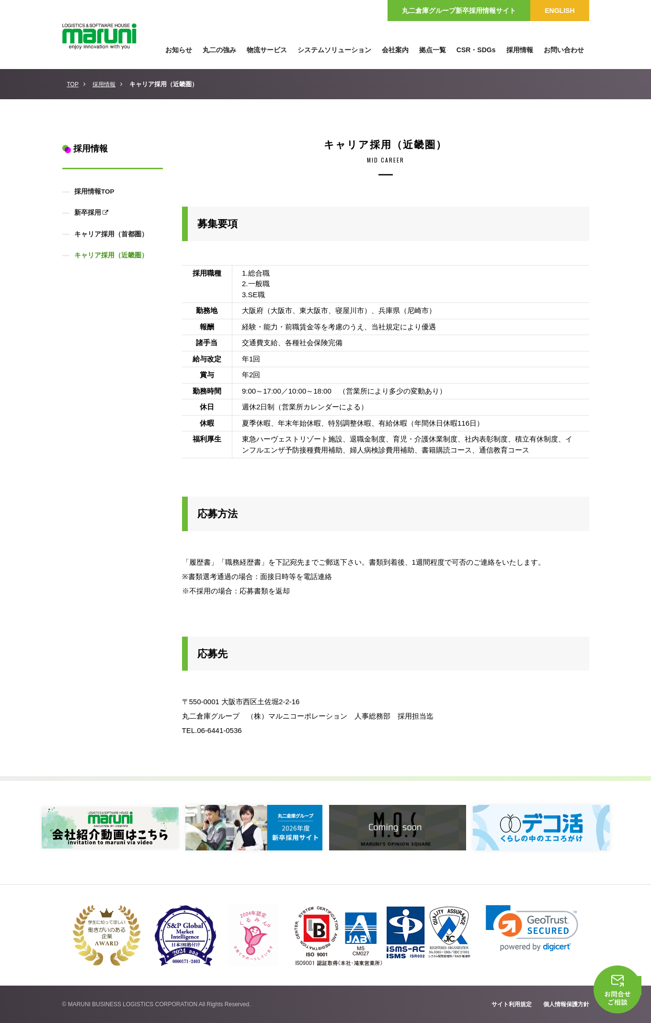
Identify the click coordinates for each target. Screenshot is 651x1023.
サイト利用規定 (511, 1004)
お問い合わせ (564, 50)
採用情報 (103, 84)
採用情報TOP (94, 191)
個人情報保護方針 (566, 1004)
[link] (532, 928)
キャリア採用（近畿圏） (111, 255)
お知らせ (178, 50)
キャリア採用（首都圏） (111, 234)
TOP (73, 84)
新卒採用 (87, 212)
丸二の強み (219, 50)
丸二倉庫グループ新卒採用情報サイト (459, 10)
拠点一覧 (432, 50)
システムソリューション (334, 50)
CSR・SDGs (476, 50)
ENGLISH (559, 10)
